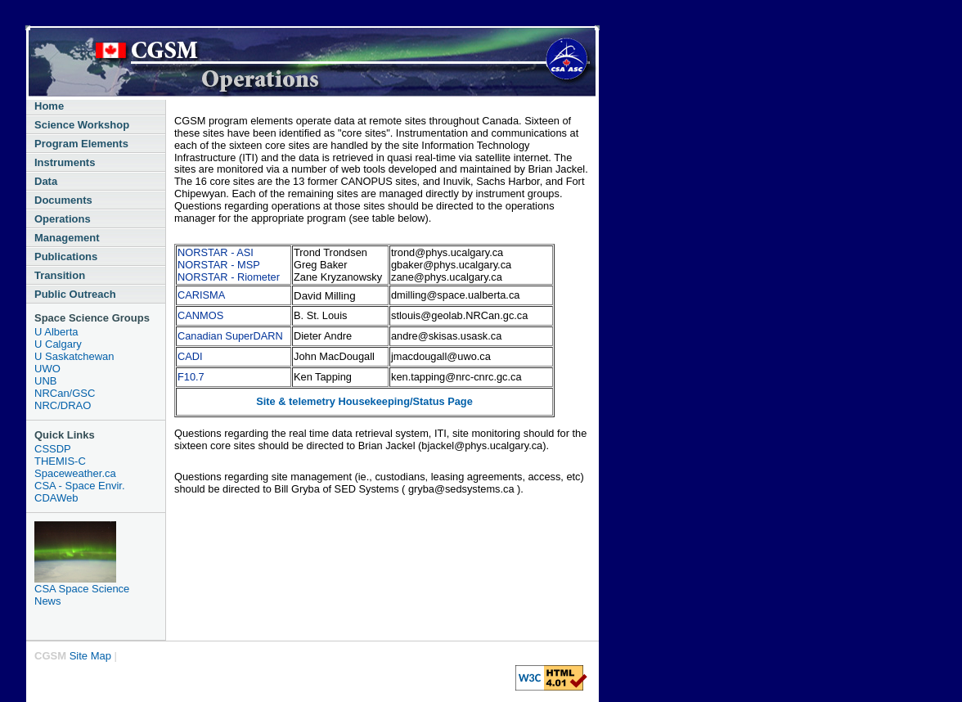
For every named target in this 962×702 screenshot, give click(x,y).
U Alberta (56, 332)
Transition (59, 275)
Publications (65, 256)
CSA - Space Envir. (79, 485)
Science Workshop (81, 125)
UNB (45, 381)
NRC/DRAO (62, 405)
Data (45, 181)
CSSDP (52, 449)
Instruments (64, 162)
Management (66, 238)
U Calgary (58, 344)
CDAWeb (56, 498)
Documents (63, 200)
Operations (62, 219)
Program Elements (81, 143)
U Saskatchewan (74, 356)
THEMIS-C (60, 461)
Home (49, 106)
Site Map (90, 656)
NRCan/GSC (64, 393)
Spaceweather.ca (75, 473)
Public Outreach (75, 294)
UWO (47, 368)
